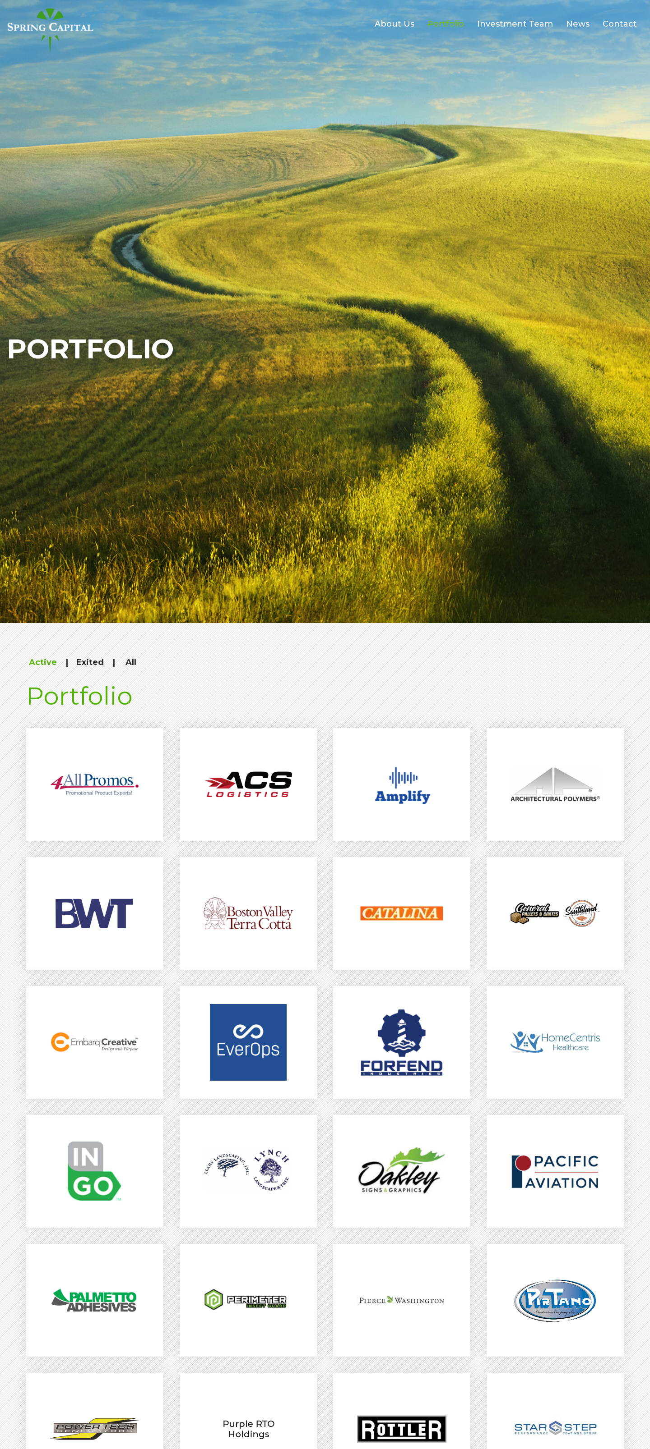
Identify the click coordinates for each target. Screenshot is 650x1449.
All (130, 662)
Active (43, 662)
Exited (90, 662)
